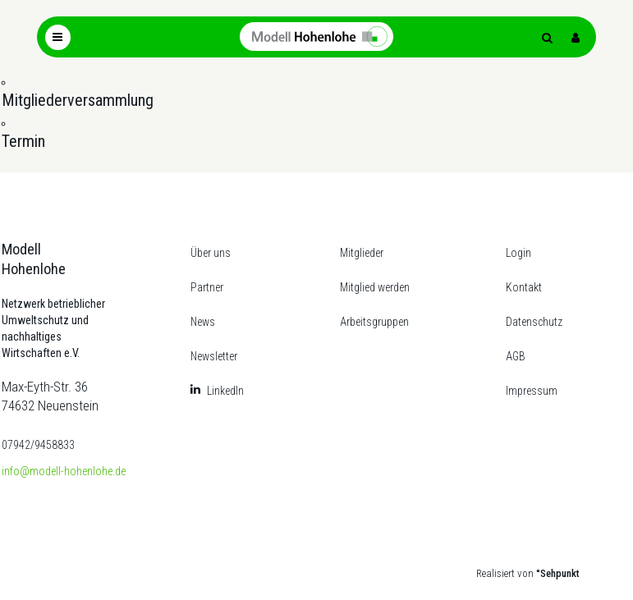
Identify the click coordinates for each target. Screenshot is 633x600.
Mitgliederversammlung (78, 100)
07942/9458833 (38, 444)
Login (518, 252)
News (202, 321)
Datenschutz (534, 321)
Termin (23, 141)
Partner (206, 287)
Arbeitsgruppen (374, 321)
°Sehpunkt (558, 573)
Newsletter (213, 356)
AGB (515, 356)
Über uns (210, 252)
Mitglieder (361, 252)
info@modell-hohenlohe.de (64, 471)
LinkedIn (225, 390)
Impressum (531, 390)
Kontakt (524, 287)
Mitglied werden (375, 287)
